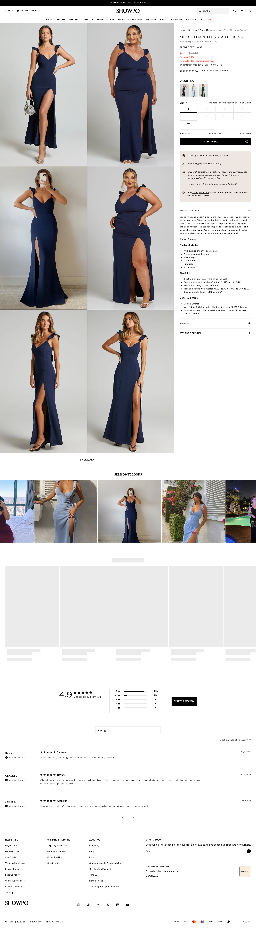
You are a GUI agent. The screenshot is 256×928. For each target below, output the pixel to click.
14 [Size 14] (206, 116)
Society (205, 192)
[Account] (242, 11)
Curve (110, 19)
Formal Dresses (208, 30)
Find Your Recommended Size (223, 102)
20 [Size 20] (188, 123)
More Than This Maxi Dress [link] (232, 30)
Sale (208, 19)
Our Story (94, 845)
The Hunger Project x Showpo (104, 886)
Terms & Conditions (15, 863)
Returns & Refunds (215, 333)
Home (182, 30)
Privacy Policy (12, 869)
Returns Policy (12, 874)
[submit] (249, 851)
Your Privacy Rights (15, 880)
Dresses (74, 19)
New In (48, 19)
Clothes (60, 19)
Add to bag (211, 141)
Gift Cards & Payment (100, 869)
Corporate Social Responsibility (105, 863)
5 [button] (139, 818)
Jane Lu (93, 874)
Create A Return (55, 863)
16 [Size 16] (224, 116)
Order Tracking (55, 857)
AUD (9, 10)
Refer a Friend (96, 880)
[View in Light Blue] (193, 91)
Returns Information (57, 851)
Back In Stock (194, 19)
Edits (163, 19)
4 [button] (133, 818)
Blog (91, 851)
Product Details (215, 210)
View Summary (220, 70)
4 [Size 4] (188, 109)
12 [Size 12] (188, 116)
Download (152, 875)
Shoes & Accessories (130, 19)
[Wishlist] (234, 11)
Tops (85, 19)
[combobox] (128, 730)
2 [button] (122, 818)
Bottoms (97, 19)
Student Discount (14, 886)
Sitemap (9, 892)
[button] (51, 511)
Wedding (151, 19)
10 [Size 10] (242, 109)
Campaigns (176, 19)
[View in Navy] (184, 91)
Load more (87, 460)
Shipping (215, 323)
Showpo (196, 192)
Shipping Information (57, 845)
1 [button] (116, 818)
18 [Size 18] (242, 116)
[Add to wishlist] (247, 141)
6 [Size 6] (206, 109)
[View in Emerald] (203, 91)
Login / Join (11, 845)
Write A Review (184, 701)
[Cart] (249, 11)
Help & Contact (12, 851)
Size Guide (245, 102)
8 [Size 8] (224, 109)
